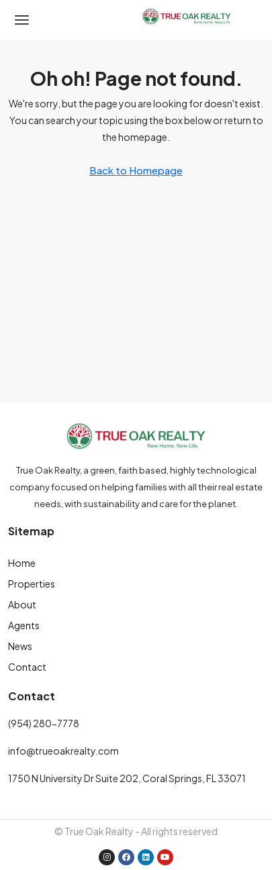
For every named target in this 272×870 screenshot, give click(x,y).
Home (22, 563)
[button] (21, 20)
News (20, 646)
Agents (24, 625)
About (22, 604)
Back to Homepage (136, 170)
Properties (31, 584)
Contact (27, 667)
